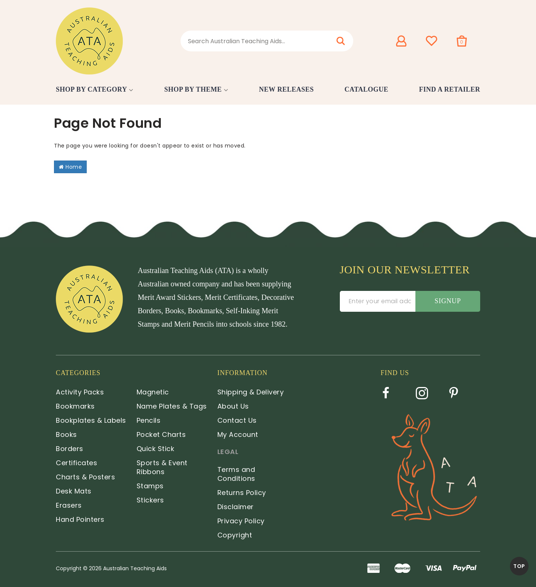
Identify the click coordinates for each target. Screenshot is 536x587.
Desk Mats (74, 491)
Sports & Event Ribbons (162, 467)
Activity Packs (80, 392)
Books (66, 434)
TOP (519, 566)
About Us (233, 406)
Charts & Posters (85, 477)
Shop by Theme (193, 89)
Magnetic (153, 392)
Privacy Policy (241, 521)
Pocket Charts (161, 434)
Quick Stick (156, 448)
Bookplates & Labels (91, 420)
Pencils (149, 420)
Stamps (150, 486)
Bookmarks (75, 406)
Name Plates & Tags (172, 406)
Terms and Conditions (236, 474)
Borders (69, 448)
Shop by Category (91, 89)
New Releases (286, 89)
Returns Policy (241, 492)
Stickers (150, 500)
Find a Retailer (449, 89)
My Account (237, 434)
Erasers (69, 505)
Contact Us (237, 420)
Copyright (234, 535)
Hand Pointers (80, 519)
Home (70, 167)
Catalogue (367, 89)
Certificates (76, 462)
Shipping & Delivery (250, 392)
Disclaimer (235, 506)
